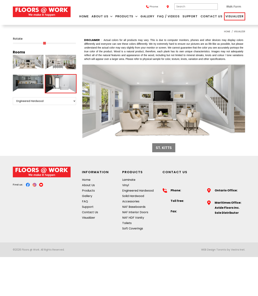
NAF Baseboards (134, 207)
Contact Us (212, 16)
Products (126, 16)
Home (84, 16)
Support (190, 16)
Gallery (147, 16)
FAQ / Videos (168, 16)
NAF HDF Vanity (133, 218)
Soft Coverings (132, 228)
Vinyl (125, 185)
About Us (102, 16)
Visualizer (235, 16)
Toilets (127, 223)
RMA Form (233, 7)
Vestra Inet (238, 249)
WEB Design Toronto (213, 249)
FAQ (85, 201)
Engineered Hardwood (138, 190)
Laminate (128, 180)
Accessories (130, 201)
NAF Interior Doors (135, 212)
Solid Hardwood (133, 196)
